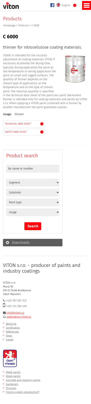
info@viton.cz (15, 313)
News (9, 335)
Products (23, 25)
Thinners (11, 388)
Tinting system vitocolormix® (22, 392)
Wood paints (13, 376)
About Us (11, 323)
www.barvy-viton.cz (19, 316)
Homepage (9, 25)
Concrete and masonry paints (23, 380)
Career (9, 339)
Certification (13, 327)
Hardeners (12, 384)
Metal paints (13, 372)
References (12, 331)
